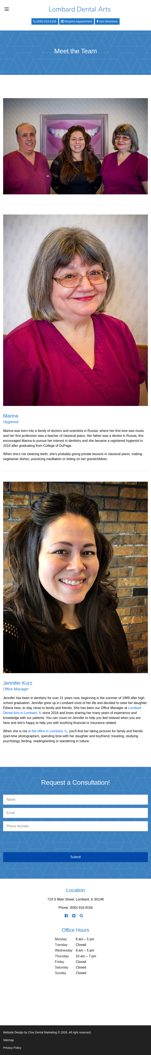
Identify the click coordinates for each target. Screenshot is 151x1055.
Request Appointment (76, 21)
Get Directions (107, 21)
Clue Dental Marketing (42, 1032)
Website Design (13, 1032)
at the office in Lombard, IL (47, 731)
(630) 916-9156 (44, 21)
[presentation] (75, 842)
